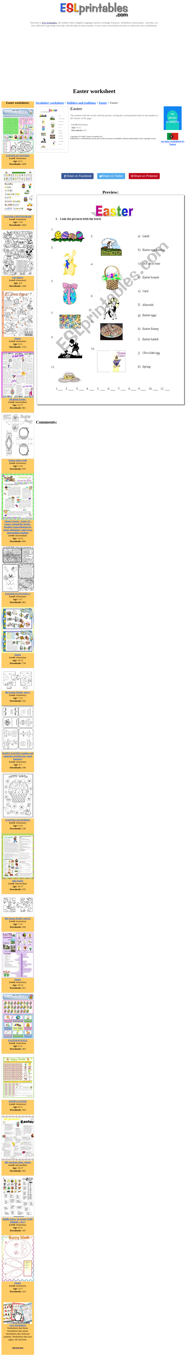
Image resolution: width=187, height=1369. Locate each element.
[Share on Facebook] (77, 176)
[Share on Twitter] (111, 176)
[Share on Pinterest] (144, 176)
